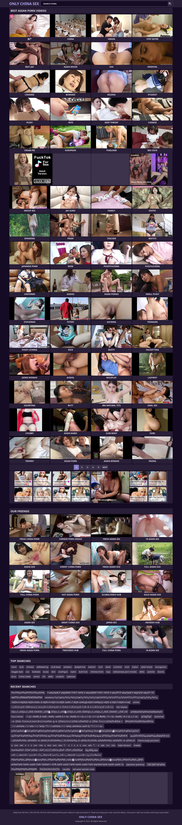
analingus (63, 671)
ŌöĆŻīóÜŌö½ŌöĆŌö (50, 769)
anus (13, 676)
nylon (73, 671)
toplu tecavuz (124, 745)
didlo (50, 676)
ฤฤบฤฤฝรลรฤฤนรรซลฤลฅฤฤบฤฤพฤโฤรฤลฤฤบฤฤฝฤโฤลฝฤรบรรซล (63, 745)
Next (105, 467)
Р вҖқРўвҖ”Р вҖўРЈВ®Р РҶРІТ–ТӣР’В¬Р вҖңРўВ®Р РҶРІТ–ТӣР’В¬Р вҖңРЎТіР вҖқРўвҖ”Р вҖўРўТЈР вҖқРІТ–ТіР (101, 692)
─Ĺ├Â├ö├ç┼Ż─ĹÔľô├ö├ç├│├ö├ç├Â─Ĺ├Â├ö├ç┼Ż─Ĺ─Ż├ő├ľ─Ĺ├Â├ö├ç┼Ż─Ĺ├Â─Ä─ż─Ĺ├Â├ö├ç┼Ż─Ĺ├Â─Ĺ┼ (62, 707)
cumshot (117, 667)
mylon (135, 667)
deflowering (42, 667)
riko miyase (121, 707)
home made (24, 676)
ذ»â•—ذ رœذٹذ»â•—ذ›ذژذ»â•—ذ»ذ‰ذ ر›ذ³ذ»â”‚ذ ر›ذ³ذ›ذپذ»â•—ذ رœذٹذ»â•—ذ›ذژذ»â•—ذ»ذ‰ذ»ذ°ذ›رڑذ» (56, 754)
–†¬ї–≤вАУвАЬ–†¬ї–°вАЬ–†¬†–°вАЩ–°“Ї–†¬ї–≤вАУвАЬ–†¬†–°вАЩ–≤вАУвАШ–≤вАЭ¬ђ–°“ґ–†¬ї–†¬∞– (57, 726)
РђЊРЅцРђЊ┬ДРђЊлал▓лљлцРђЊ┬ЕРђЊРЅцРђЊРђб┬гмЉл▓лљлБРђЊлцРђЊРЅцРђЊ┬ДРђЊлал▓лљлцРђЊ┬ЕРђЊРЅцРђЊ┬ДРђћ (77, 759)
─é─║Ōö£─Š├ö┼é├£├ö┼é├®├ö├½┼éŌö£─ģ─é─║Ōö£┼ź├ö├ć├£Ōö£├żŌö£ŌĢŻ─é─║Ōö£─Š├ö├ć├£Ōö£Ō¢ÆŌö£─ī (66, 721)
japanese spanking (135, 764)
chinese (30, 667)
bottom (91, 667)
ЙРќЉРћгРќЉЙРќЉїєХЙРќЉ (139, 721)
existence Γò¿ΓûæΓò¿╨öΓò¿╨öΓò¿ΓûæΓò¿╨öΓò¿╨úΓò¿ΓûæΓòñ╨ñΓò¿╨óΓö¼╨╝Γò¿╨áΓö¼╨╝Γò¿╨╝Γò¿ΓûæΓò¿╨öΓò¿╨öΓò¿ (101, 697)
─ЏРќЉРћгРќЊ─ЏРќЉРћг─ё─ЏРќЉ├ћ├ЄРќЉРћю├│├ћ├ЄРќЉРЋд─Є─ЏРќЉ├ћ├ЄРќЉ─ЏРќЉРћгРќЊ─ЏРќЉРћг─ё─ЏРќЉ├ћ (73, 740)
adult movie (146, 667)
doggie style (17, 671)
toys (108, 671)
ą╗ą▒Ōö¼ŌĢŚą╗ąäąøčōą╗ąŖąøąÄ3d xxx (149, 735)
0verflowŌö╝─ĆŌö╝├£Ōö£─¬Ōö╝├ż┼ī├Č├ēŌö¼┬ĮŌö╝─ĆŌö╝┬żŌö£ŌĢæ (46, 750)
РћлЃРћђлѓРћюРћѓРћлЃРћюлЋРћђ (27, 692)
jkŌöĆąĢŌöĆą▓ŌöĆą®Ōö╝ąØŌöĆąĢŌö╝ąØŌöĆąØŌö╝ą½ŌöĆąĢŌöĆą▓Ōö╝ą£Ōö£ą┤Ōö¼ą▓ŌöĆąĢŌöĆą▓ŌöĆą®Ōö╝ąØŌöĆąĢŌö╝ (75, 731)
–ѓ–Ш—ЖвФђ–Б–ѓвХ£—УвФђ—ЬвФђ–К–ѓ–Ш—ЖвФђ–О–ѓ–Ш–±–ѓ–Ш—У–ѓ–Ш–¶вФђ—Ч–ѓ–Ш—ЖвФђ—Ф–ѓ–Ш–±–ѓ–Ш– (82, 716)
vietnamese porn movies (124, 671)
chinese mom (96, 671)
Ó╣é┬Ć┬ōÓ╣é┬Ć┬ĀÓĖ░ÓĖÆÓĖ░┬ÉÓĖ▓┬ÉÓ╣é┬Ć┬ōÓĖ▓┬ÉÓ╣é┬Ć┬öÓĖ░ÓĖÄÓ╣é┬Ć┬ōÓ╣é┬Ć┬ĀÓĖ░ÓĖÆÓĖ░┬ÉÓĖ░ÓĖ (69, 711)
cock (127, 667)
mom (13, 667)
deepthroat (80, 667)
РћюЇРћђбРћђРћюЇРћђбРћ (24, 769)
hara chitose (17, 716)
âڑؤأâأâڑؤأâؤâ (91, 750)
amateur (68, 667)
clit (43, 676)
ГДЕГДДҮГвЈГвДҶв (156, 764)
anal (21, 667)
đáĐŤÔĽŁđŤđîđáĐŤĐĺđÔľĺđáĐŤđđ (26, 697)
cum (100, 667)
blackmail (159, 716)
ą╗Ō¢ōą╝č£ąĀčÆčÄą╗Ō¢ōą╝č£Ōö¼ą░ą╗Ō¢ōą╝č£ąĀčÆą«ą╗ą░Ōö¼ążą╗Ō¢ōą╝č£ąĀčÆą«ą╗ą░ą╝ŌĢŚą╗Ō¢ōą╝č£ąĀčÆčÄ (69, 735)
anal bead (56, 667)
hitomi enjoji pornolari (148, 740)
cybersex (71, 676)
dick (53, 671)
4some (161, 671)
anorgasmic (160, 667)
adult (108, 667)
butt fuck (83, 671)
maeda (137, 745)
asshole (151, 671)
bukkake (36, 671)
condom (60, 676)
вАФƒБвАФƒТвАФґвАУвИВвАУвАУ (146, 711)
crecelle (66, 769)
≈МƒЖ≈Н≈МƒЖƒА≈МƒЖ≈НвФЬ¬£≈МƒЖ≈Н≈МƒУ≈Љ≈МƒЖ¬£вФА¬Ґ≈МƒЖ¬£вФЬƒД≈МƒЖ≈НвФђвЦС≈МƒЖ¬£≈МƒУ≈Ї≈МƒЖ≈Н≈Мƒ (70, 702)
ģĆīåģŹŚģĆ (146, 716)
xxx (27, 671)
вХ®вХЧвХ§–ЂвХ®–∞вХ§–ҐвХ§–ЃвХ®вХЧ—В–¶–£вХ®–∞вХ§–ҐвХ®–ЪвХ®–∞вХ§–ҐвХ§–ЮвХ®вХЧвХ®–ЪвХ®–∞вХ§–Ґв (67, 764)
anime (36, 676)
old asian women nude (83, 769)
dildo (142, 671)
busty (45, 671)
